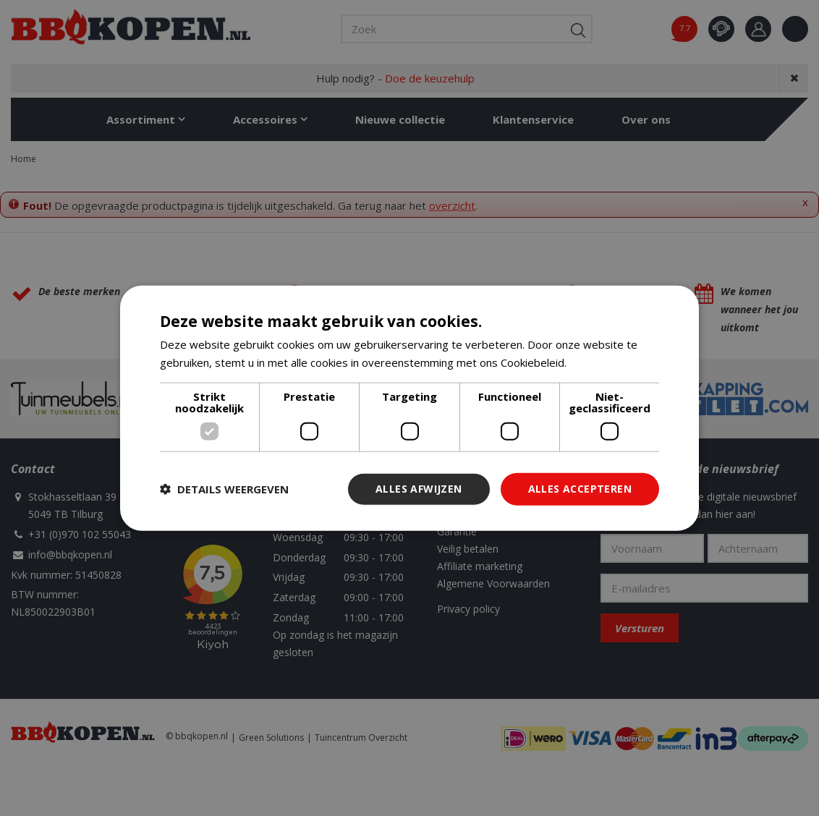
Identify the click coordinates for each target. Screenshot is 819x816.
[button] (224, 489)
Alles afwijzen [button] (418, 489)
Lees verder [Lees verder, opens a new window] (600, 362)
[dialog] (409, 408)
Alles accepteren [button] (580, 489)
